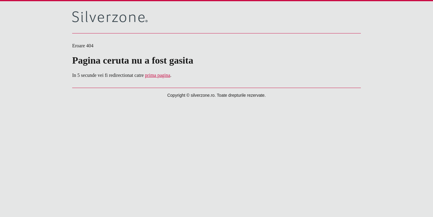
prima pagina (157, 75)
